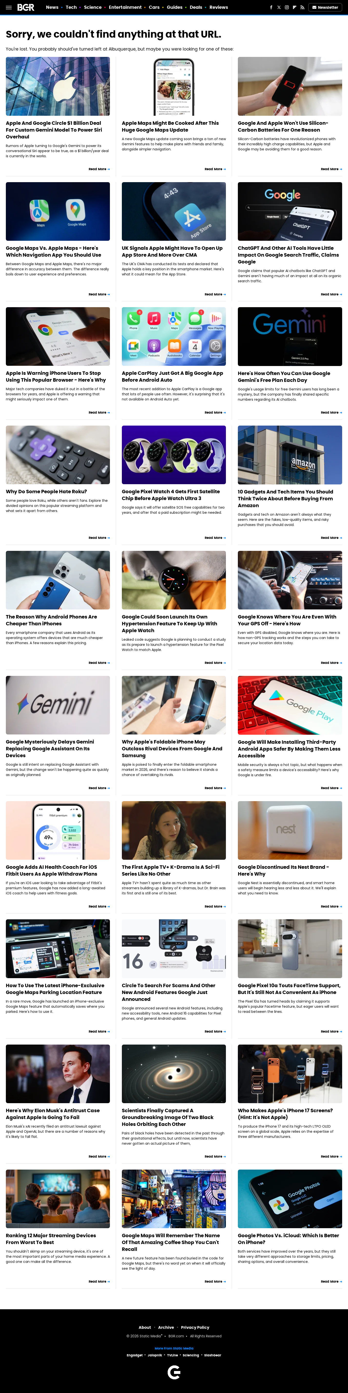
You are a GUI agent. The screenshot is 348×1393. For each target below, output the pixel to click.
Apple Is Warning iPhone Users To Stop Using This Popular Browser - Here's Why (56, 376)
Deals (196, 7)
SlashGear (212, 1355)
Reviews (219, 7)
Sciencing (191, 1355)
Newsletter (325, 7)
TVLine (172, 1355)
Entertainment (125, 7)
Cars (154, 7)
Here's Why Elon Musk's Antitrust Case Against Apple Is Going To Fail (53, 1114)
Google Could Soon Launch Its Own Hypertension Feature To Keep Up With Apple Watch (169, 624)
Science (93, 7)
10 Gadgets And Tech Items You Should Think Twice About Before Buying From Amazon (285, 499)
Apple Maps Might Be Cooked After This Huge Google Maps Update (170, 126)
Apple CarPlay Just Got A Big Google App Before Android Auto (172, 376)
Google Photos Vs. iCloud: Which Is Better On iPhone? (288, 1239)
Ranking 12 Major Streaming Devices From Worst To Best (51, 1239)
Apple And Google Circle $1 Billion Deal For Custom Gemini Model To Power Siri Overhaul (54, 130)
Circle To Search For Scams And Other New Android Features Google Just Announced (168, 992)
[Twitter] (279, 7)
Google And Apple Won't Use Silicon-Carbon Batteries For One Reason (283, 126)
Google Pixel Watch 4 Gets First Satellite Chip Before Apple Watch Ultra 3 (171, 495)
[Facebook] (271, 7)
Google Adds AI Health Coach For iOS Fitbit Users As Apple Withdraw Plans (51, 870)
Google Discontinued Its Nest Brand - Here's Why (283, 870)
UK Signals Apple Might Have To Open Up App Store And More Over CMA (172, 251)
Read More (97, 169)
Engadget (135, 1355)
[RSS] (302, 7)
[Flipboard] (295, 7)
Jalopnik (155, 1355)
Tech (71, 7)
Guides (175, 7)
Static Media (150, 1336)
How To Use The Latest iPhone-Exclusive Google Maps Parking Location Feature (55, 988)
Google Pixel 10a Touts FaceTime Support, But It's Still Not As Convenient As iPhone (289, 988)
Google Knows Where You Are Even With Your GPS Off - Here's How (287, 620)
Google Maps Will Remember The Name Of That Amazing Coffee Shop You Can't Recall (171, 1242)
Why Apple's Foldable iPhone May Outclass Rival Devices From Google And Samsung (172, 749)
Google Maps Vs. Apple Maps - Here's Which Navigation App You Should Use (53, 251)
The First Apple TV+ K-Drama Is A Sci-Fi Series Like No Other (171, 870)
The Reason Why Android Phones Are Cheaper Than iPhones (51, 620)
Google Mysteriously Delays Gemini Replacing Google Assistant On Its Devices (50, 749)
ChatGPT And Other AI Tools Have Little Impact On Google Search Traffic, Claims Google (288, 255)
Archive (166, 1327)
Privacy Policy (195, 1327)
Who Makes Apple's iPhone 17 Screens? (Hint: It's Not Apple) (285, 1114)
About (145, 1327)
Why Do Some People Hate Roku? (46, 491)
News (52, 7)
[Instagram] (287, 7)
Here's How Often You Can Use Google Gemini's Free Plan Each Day (284, 376)
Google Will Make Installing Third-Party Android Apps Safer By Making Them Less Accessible (289, 749)
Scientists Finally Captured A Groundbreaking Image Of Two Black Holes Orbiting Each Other (167, 1117)
